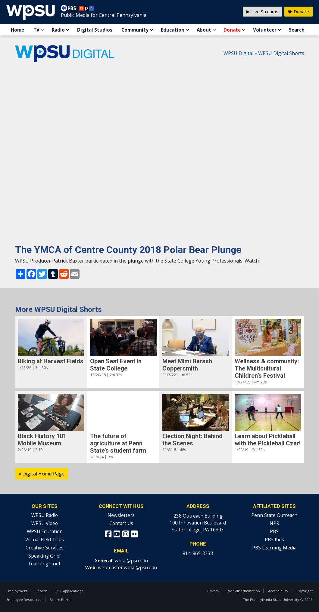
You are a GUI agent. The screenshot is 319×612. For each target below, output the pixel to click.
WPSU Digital (238, 53)
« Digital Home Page (41, 473)
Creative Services (45, 548)
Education (172, 30)
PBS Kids (274, 540)
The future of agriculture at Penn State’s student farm (118, 443)
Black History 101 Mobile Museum (42, 439)
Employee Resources (24, 599)
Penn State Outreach (274, 515)
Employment (16, 591)
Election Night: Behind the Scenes (192, 439)
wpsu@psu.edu (131, 561)
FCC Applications (69, 591)
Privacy (213, 591)
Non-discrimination (243, 591)
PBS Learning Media (274, 548)
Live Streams (262, 11)
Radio (58, 30)
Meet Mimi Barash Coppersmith (187, 365)
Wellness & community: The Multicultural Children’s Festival (267, 368)
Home (17, 30)
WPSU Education (45, 531)
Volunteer (265, 30)
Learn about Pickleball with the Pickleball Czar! (268, 439)
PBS (274, 531)
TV (36, 30)
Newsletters (121, 515)
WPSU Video (44, 523)
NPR (274, 523)
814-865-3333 (198, 553)
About (204, 30)
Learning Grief (45, 564)
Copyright (304, 591)
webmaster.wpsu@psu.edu (127, 567)
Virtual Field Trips (44, 540)
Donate (232, 30)
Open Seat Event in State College (116, 365)
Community (135, 30)
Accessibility (278, 591)
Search (297, 30)
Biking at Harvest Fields (50, 361)
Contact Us (121, 523)
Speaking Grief (44, 556)
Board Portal (60, 599)
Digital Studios (94, 30)
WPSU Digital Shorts (281, 53)
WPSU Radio (44, 515)
